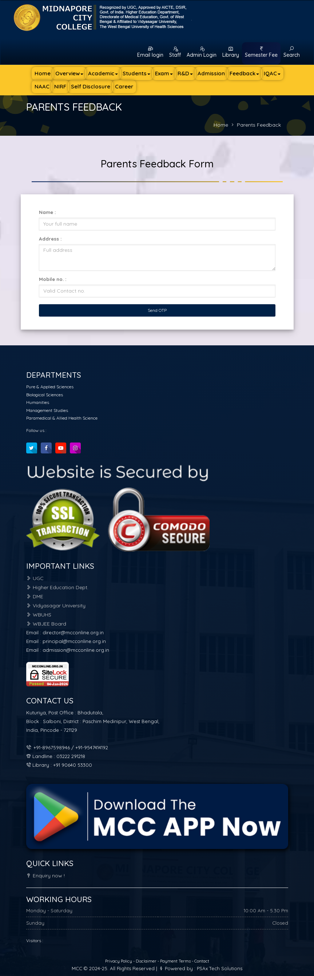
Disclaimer (147, 961)
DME (34, 596)
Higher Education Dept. (57, 587)
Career (124, 86)
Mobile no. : (53, 279)
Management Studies (47, 410)
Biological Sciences (44, 394)
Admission (211, 73)
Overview (69, 73)
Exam (164, 73)
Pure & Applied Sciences (49, 386)
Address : (50, 239)
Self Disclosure (90, 86)
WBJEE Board (46, 623)
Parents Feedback (259, 125)
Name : (47, 212)
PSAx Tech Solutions (219, 968)
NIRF (60, 86)
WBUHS (38, 614)
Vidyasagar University (56, 605)
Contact (201, 961)
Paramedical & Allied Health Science (62, 418)
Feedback (244, 73)
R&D (185, 73)
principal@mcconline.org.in (74, 641)
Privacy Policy (119, 961)
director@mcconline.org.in (73, 632)
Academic (103, 73)
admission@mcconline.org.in (76, 650)
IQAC (272, 73)
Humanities (37, 402)
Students (136, 73)
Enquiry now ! (45, 875)
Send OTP (157, 310)
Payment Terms (175, 961)
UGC (35, 578)
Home (43, 73)
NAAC (42, 86)
